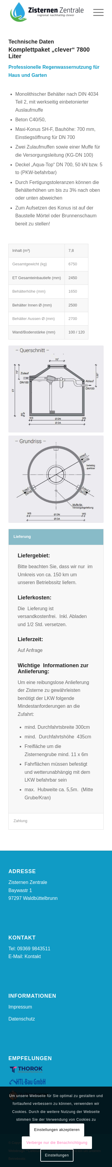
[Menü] (95, 12)
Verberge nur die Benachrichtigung (57, 1143)
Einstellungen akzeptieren (56, 1130)
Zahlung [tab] (20, 821)
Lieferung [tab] (22, 536)
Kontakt (32, 956)
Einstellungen (57, 1155)
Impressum (20, 1006)
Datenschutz (21, 1018)
